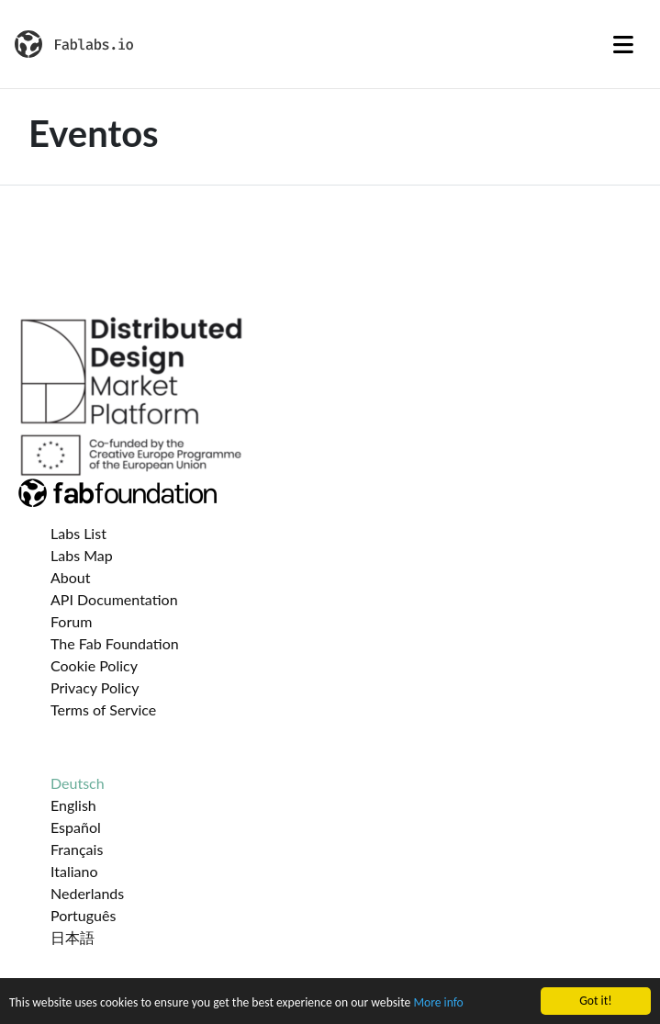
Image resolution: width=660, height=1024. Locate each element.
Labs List (78, 533)
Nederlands (87, 893)
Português (83, 915)
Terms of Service (103, 709)
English (73, 805)
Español (75, 827)
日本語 (72, 937)
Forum (71, 621)
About (70, 577)
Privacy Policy (95, 687)
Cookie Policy (94, 665)
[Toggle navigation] (623, 44)
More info (438, 1003)
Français (76, 849)
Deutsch (77, 783)
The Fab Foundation (114, 643)
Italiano (74, 871)
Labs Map (81, 555)
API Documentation (114, 599)
